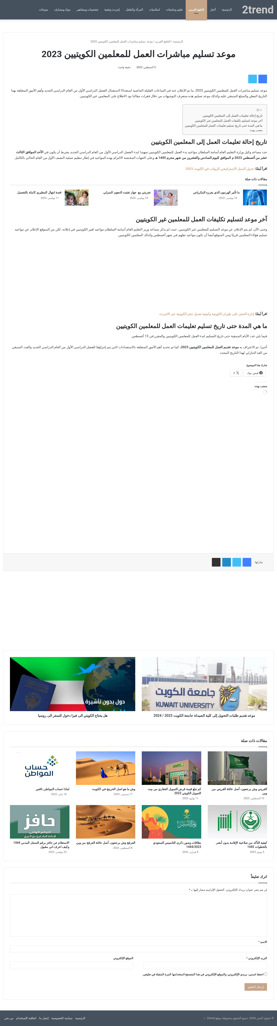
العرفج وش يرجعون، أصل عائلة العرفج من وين (105, 842)
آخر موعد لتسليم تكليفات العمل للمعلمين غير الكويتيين (229, 120)
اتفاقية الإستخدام (26, 1018)
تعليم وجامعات (174, 9)
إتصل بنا (44, 1018)
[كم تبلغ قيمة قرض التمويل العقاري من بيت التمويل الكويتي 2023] (171, 768)
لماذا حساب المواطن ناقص (52, 789)
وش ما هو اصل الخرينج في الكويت (113, 789)
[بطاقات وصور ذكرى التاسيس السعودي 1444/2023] (171, 822)
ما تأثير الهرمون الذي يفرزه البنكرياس (216, 192)
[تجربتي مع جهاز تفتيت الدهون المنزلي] (166, 198)
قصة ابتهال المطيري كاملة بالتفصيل (39, 192)
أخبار (213, 9)
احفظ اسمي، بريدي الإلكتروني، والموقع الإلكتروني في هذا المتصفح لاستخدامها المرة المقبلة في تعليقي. (203, 974)
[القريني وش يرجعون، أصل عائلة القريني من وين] (237, 768)
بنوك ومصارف (62, 9)
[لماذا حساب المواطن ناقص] (39, 768)
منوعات (43, 9)
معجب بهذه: (256, 130)
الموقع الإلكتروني (123, 958)
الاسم (262, 942)
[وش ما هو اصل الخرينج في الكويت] (105, 768)
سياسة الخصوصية (62, 1018)
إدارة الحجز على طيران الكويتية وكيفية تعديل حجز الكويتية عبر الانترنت (206, 314)
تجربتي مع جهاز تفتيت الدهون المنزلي (127, 192)
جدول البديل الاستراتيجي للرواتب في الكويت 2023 (220, 169)
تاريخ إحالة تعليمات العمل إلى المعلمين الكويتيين (233, 115)
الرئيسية (227, 9)
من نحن (8, 1018)
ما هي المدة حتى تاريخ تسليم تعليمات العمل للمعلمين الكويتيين (224, 125)
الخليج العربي (196, 9)
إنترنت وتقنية (112, 9)
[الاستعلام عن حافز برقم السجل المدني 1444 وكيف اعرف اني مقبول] (39, 822)
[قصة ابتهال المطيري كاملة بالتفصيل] (77, 198)
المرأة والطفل (134, 9)
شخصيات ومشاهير (87, 9)
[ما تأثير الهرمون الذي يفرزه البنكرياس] (255, 198)
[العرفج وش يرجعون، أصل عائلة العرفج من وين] (105, 822)
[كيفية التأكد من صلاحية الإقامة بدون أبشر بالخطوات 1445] (237, 822)
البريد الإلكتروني (256, 958)
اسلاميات (154, 9)
